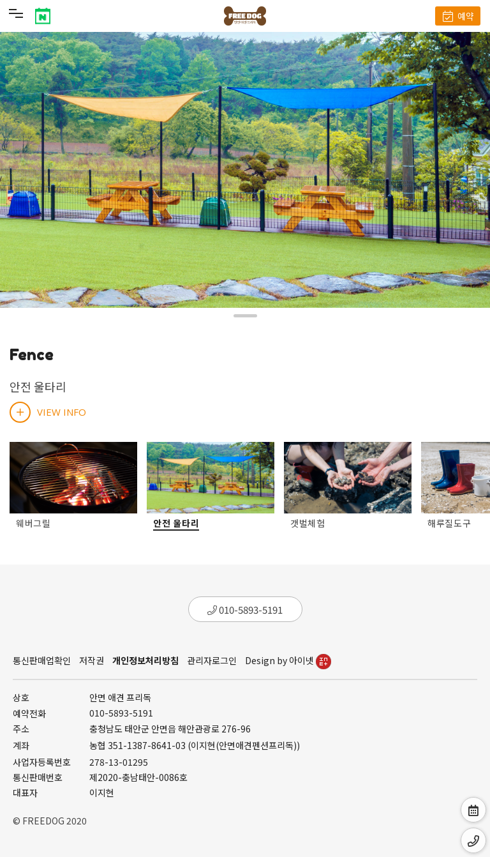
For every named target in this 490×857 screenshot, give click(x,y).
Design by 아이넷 (288, 660)
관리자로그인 (212, 660)
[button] (245, 315)
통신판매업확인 (42, 660)
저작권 (91, 660)
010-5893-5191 (245, 609)
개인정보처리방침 (145, 660)
